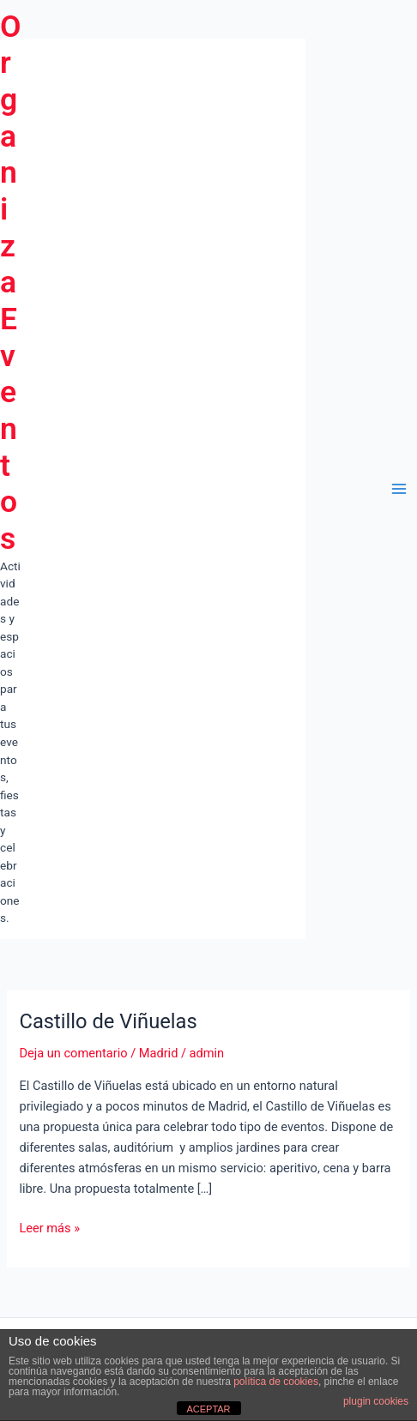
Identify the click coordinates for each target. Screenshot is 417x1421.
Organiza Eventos (10, 283)
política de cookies (275, 1382)
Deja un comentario (73, 1053)
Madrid (158, 1053)
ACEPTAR (208, 1409)
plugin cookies (375, 1401)
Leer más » (49, 1228)
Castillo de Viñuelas (107, 1021)
